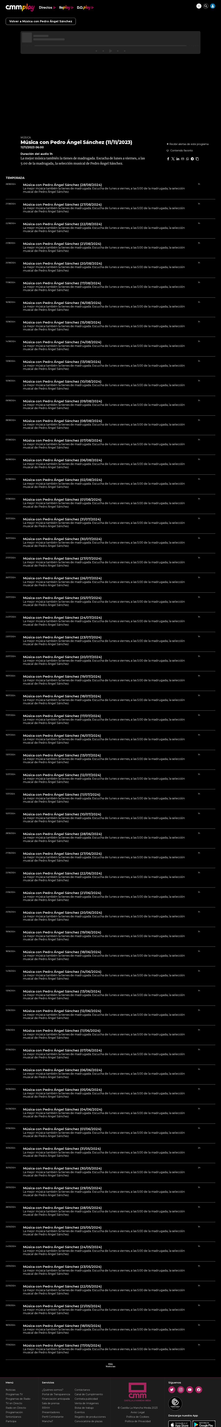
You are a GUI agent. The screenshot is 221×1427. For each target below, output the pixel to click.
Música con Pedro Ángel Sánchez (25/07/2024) (62, 598)
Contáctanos (82, 1389)
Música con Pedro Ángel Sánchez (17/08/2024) (62, 283)
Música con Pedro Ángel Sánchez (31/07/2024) (62, 519)
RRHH (46, 1407)
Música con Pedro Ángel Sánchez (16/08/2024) (62, 303)
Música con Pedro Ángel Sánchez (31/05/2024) (62, 1149)
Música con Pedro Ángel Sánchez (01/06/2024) (62, 1129)
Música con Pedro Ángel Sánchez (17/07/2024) (62, 716)
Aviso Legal (138, 1412)
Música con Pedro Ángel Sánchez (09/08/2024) (62, 401)
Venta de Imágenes (87, 1403)
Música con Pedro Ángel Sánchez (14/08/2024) (62, 342)
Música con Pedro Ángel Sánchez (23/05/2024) (62, 1267)
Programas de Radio (18, 1398)
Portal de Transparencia (56, 1394)
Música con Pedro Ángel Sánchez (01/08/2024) (62, 500)
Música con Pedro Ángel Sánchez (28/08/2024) (62, 185)
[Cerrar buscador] (205, 6)
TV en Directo (14, 1403)
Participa (11, 1421)
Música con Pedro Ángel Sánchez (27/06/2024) (62, 854)
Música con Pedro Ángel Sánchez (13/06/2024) (62, 991)
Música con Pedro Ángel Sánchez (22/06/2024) (62, 873)
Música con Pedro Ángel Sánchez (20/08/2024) (62, 263)
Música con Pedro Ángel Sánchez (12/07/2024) (62, 775)
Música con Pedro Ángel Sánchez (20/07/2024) (62, 657)
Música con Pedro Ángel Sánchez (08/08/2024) (62, 421)
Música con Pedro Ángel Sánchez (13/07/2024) (62, 755)
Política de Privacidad (138, 1421)
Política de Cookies (137, 1416)
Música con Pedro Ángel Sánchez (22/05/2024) (62, 1286)
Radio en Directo (16, 1407)
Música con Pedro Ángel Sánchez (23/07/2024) (62, 637)
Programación (14, 1412)
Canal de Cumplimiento (89, 1394)
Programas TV (14, 1394)
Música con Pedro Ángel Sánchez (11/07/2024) (61, 795)
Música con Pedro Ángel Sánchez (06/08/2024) (62, 460)
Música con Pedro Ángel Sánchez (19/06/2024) (62, 932)
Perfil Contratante (53, 1416)
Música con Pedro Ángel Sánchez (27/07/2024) (62, 558)
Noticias (10, 1389)
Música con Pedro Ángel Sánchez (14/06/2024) (62, 972)
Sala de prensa (50, 1403)
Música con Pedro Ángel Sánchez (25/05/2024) (62, 1227)
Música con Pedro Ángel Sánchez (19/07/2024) (62, 677)
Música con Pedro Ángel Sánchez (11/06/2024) (61, 1031)
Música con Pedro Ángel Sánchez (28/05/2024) (62, 1208)
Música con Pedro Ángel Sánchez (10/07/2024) (62, 814)
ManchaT (47, 1421)
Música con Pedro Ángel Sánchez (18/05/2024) (62, 1326)
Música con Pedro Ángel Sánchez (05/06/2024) (62, 1090)
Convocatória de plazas (88, 1421)
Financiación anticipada (56, 1398)
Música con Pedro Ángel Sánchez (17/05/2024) (62, 1346)
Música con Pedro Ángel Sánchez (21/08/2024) (62, 244)
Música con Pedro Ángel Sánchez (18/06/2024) (62, 952)
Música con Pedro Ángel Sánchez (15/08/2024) (62, 322)
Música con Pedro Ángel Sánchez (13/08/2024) (62, 362)
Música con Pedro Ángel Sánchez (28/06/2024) (62, 834)
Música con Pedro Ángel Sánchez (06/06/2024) (62, 1070)
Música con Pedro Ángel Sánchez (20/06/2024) (62, 913)
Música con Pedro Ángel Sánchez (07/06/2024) (62, 1050)
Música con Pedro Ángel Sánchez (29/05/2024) (62, 1188)
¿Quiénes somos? (52, 1389)
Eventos (80, 1412)
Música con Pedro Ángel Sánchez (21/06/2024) (62, 893)
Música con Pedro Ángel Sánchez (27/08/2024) (62, 205)
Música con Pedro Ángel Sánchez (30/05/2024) (62, 1168)
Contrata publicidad (86, 1398)
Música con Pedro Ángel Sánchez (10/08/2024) (62, 381)
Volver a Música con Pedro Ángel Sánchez (40, 21)
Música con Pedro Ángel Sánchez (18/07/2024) (62, 696)
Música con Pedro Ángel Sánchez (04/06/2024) (62, 1109)
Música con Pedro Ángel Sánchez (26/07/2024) (62, 578)
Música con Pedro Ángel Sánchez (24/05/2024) (62, 1247)
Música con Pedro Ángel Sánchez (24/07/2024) (62, 618)
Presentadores (51, 1412)
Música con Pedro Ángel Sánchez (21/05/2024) (62, 1306)
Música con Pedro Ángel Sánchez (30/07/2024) (62, 539)
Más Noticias (110, 1365)
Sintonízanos (13, 1416)
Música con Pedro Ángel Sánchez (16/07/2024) (62, 736)
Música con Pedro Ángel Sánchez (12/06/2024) (62, 1011)
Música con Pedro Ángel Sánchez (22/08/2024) (62, 224)
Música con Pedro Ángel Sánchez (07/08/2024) (62, 440)
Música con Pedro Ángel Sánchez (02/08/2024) (62, 480)
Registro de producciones (90, 1416)
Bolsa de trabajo (84, 1407)
